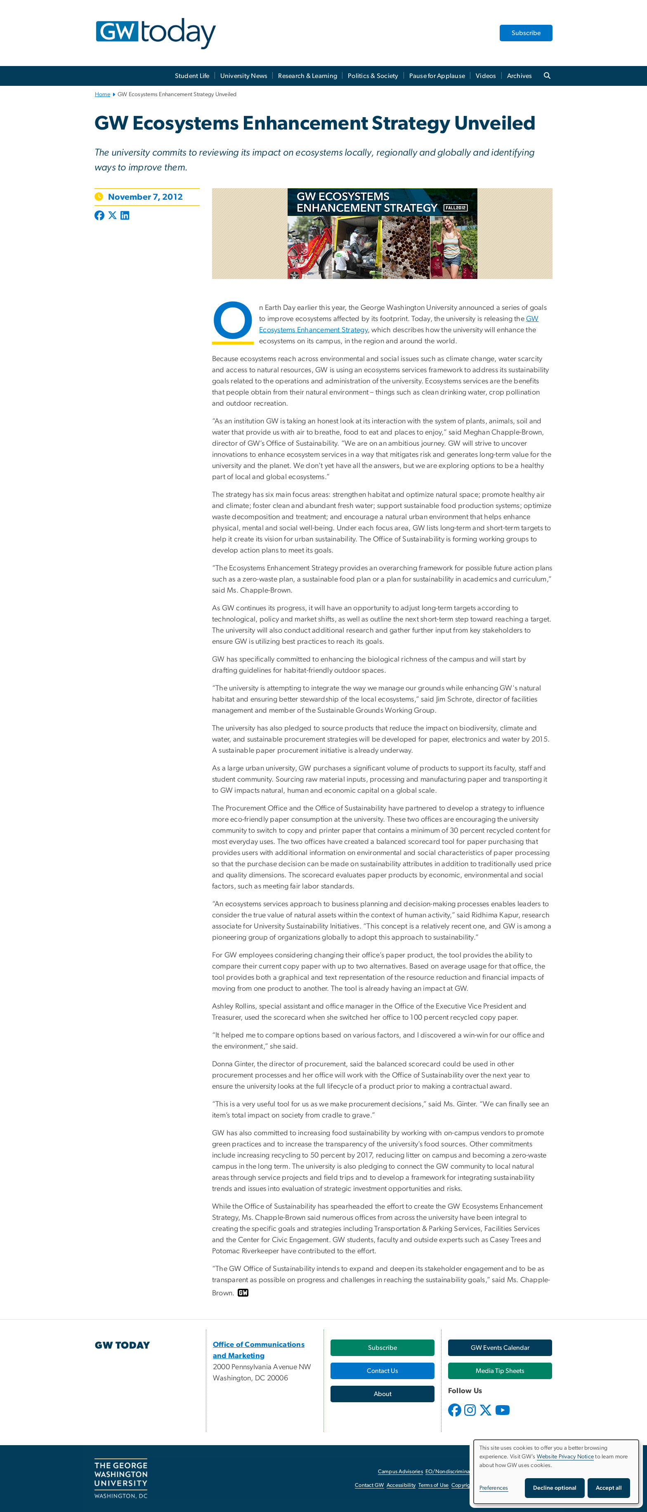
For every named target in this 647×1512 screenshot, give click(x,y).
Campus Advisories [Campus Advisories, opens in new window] (400, 1471)
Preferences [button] (493, 1488)
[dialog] (556, 1472)
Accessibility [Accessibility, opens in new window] (401, 1485)
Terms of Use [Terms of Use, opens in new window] (433, 1485)
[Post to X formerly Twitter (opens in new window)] (112, 216)
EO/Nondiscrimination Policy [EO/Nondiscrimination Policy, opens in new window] (459, 1471)
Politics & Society (373, 76)
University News (244, 76)
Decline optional (554, 1488)
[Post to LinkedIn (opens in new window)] (125, 216)
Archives (519, 76)
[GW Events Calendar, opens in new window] (500, 1348)
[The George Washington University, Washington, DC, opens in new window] (120, 1478)
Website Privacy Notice (565, 1457)
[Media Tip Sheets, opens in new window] (500, 1371)
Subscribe (526, 33)
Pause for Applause (437, 76)
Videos (486, 76)
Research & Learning (307, 76)
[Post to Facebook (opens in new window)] (100, 216)
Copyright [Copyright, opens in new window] (463, 1485)
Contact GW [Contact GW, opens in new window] (369, 1485)
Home (102, 94)
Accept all (609, 1488)
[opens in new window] (455, 1416)
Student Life (192, 76)
